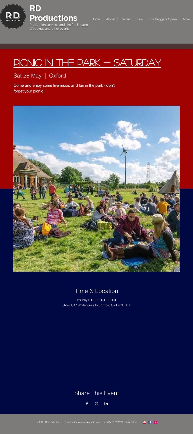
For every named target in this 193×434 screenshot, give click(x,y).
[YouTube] (144, 422)
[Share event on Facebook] (87, 403)
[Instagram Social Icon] (155, 422)
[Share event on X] (96, 403)
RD (35, 8)
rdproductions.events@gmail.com (82, 422)
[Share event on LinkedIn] (106, 403)
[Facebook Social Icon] (149, 422)
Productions (53, 18)
